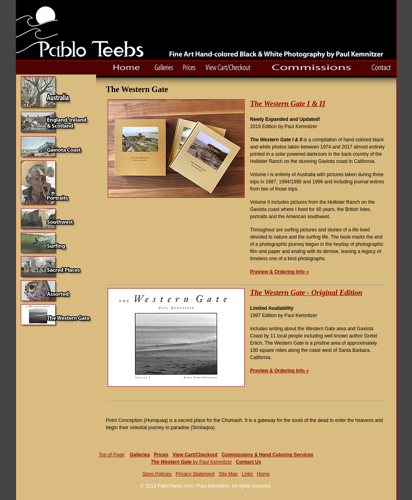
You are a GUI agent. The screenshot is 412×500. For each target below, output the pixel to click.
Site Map (228, 474)
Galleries (140, 455)
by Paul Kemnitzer (211, 462)
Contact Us (248, 462)
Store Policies (156, 474)
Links (247, 474)
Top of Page (111, 455)
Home (263, 474)
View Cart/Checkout (195, 455)
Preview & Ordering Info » (279, 272)
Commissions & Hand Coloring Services (267, 455)
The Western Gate (171, 462)
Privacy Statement (195, 474)
